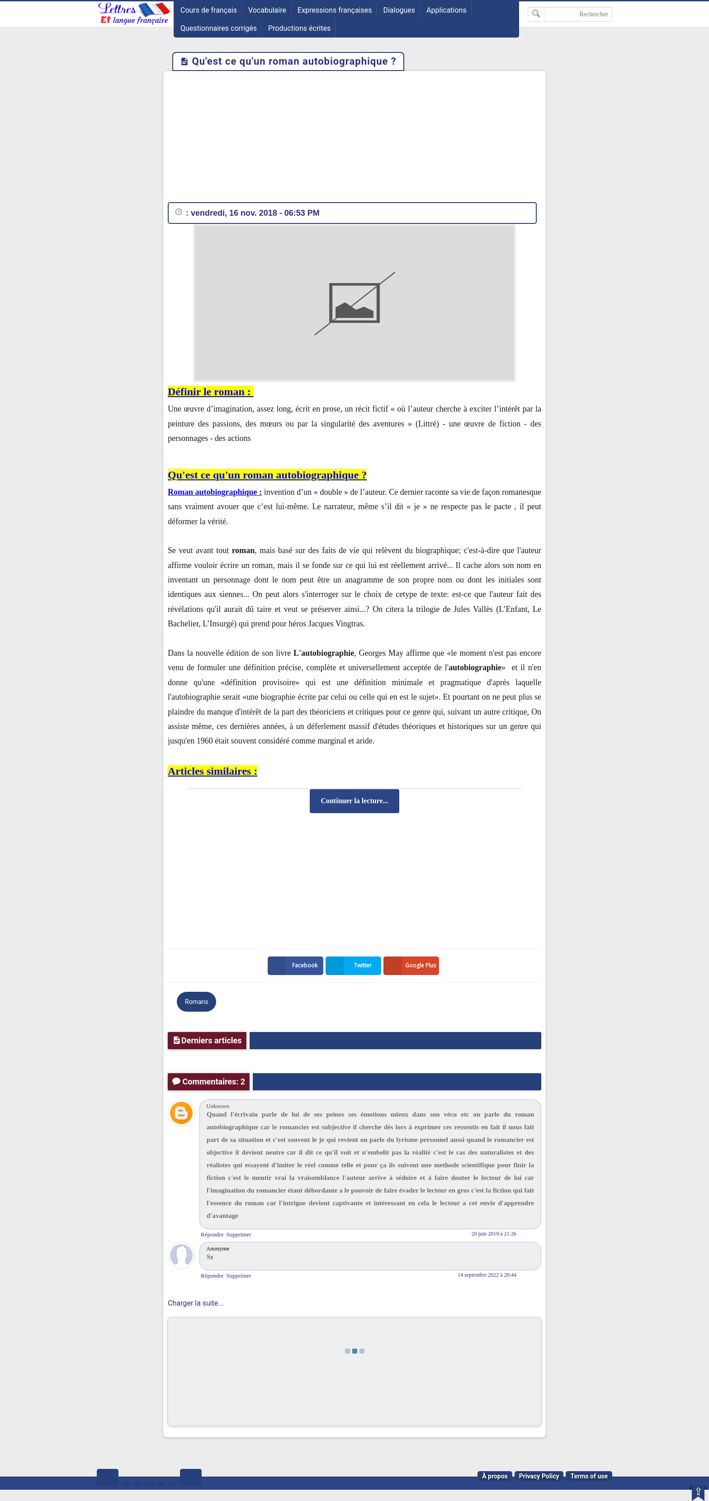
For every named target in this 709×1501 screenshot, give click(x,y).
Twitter (350, 965)
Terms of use (589, 1476)
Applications (446, 10)
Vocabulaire (267, 10)
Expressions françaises (335, 10)
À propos (495, 1476)
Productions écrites (299, 28)
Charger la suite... (196, 1303)
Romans (196, 1001)
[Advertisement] (354, 139)
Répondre (212, 1234)
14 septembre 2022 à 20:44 (487, 1275)
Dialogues (399, 10)
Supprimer (239, 1234)
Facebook (294, 965)
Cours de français (208, 10)
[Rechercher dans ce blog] (570, 14)
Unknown (217, 1106)
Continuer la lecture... (354, 801)
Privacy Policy (539, 1476)
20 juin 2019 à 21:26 (494, 1234)
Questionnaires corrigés (218, 28)
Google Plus (411, 965)
